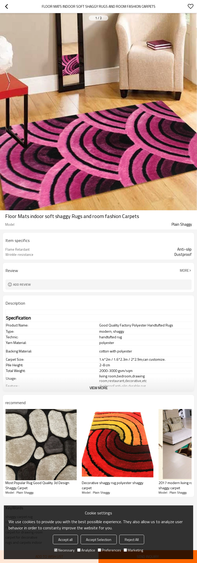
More (184, 270)
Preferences (109, 550)
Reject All (132, 539)
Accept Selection (98, 539)
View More (98, 388)
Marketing (133, 550)
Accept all (65, 539)
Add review (22, 284)
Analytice (86, 550)
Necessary (64, 550)
